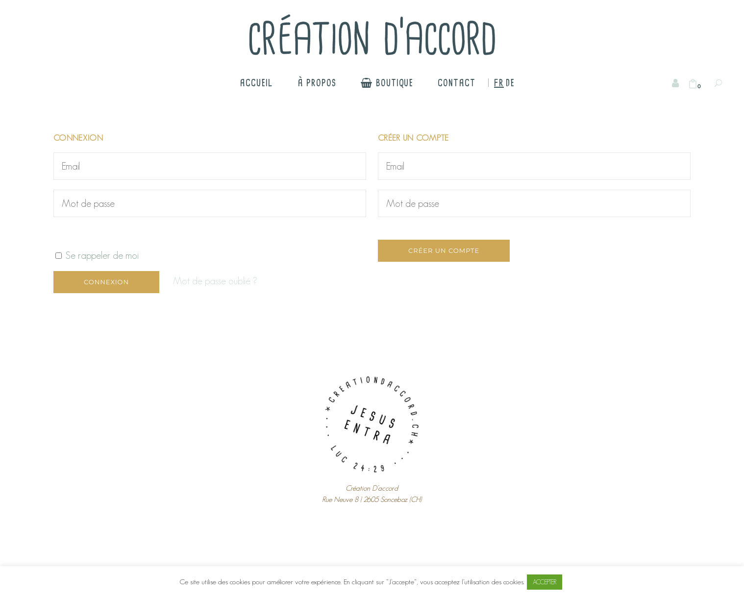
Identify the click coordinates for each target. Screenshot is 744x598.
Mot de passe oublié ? (215, 280)
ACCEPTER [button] (544, 582)
